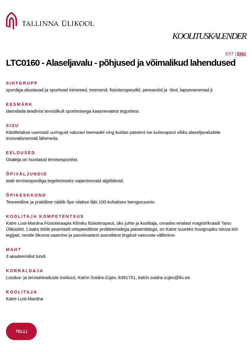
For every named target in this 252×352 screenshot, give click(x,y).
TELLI (21, 331)
